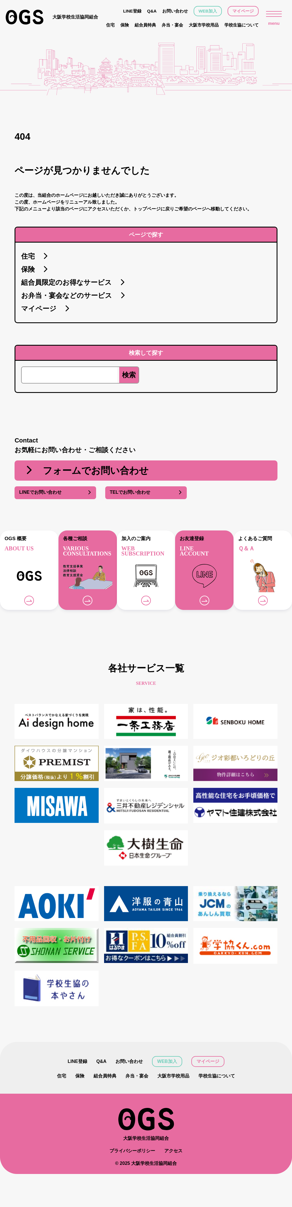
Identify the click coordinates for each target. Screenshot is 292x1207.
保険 (124, 24)
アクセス (173, 1150)
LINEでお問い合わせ (55, 492)
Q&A (152, 11)
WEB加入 (207, 11)
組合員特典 (145, 24)
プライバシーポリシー (132, 1150)
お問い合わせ (175, 11)
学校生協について (241, 24)
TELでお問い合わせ (146, 492)
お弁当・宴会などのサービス (73, 296)
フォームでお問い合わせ (86, 470)
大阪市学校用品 (204, 24)
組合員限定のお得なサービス (73, 282)
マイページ (243, 11)
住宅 (110, 24)
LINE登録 (132, 11)
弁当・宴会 (172, 24)
